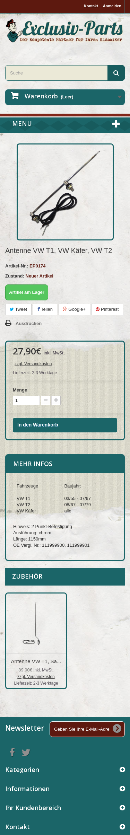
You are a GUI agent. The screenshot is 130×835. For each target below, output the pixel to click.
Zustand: (14, 276)
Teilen (45, 309)
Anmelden (112, 6)
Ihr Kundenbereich (33, 807)
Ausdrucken (29, 323)
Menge (20, 390)
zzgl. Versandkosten (33, 363)
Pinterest (107, 309)
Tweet (18, 309)
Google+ (74, 309)
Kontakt (91, 6)
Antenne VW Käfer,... (36, 661)
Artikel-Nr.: (16, 266)
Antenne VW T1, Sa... (105, 661)
